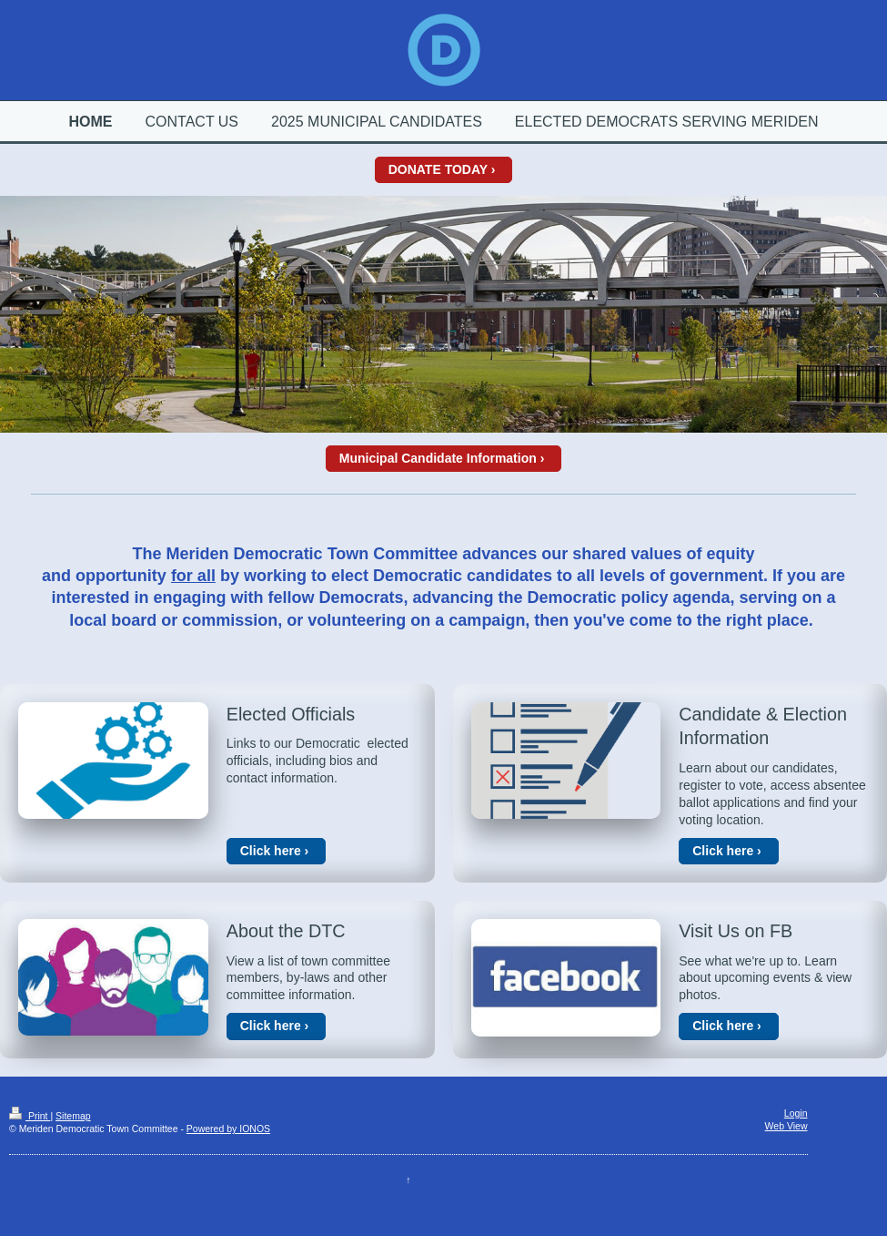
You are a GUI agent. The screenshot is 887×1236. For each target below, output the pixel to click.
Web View (786, 1125)
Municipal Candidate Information (438, 458)
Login (796, 1113)
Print (29, 1115)
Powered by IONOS (228, 1128)
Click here (270, 850)
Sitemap (73, 1115)
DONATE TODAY (438, 169)
